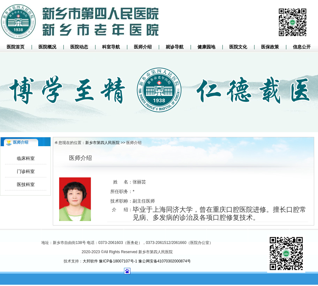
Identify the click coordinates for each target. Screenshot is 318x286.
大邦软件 (90, 261)
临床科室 (26, 158)
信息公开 (302, 46)
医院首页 (15, 46)
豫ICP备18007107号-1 (118, 261)
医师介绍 (143, 46)
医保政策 (270, 46)
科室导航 (111, 46)
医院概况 (47, 46)
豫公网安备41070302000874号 (164, 261)
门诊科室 (26, 171)
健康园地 (206, 46)
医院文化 (238, 46)
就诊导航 (174, 46)
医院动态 (79, 46)
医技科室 (26, 184)
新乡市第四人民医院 (102, 142)
